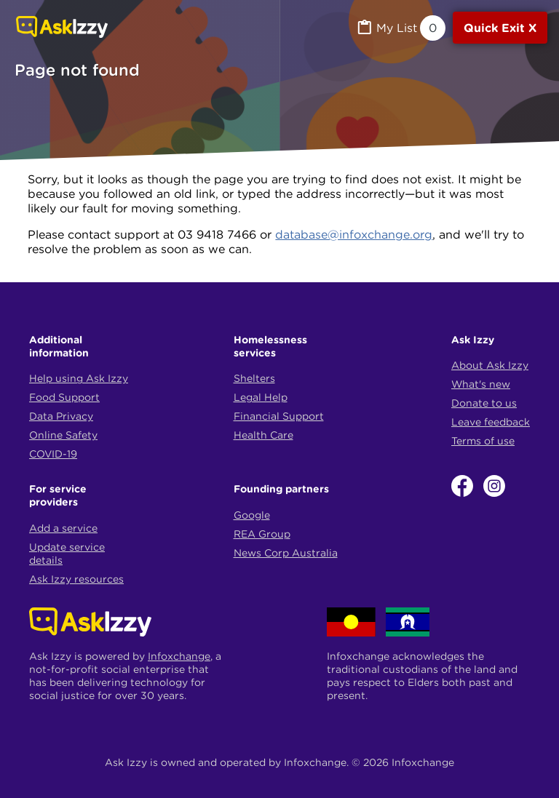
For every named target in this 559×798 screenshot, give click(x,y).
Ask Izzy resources (76, 579)
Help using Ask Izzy (78, 378)
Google (252, 515)
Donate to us (484, 403)
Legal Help (261, 397)
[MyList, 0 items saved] (400, 28)
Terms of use (483, 440)
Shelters (254, 378)
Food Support (64, 397)
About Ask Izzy (489, 365)
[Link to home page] (62, 28)
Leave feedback (490, 421)
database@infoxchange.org (353, 234)
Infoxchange (179, 656)
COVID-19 (53, 453)
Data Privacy (61, 416)
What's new (480, 384)
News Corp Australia (286, 552)
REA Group (262, 533)
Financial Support (279, 416)
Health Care (263, 435)
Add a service (63, 528)
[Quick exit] (500, 27)
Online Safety (63, 435)
